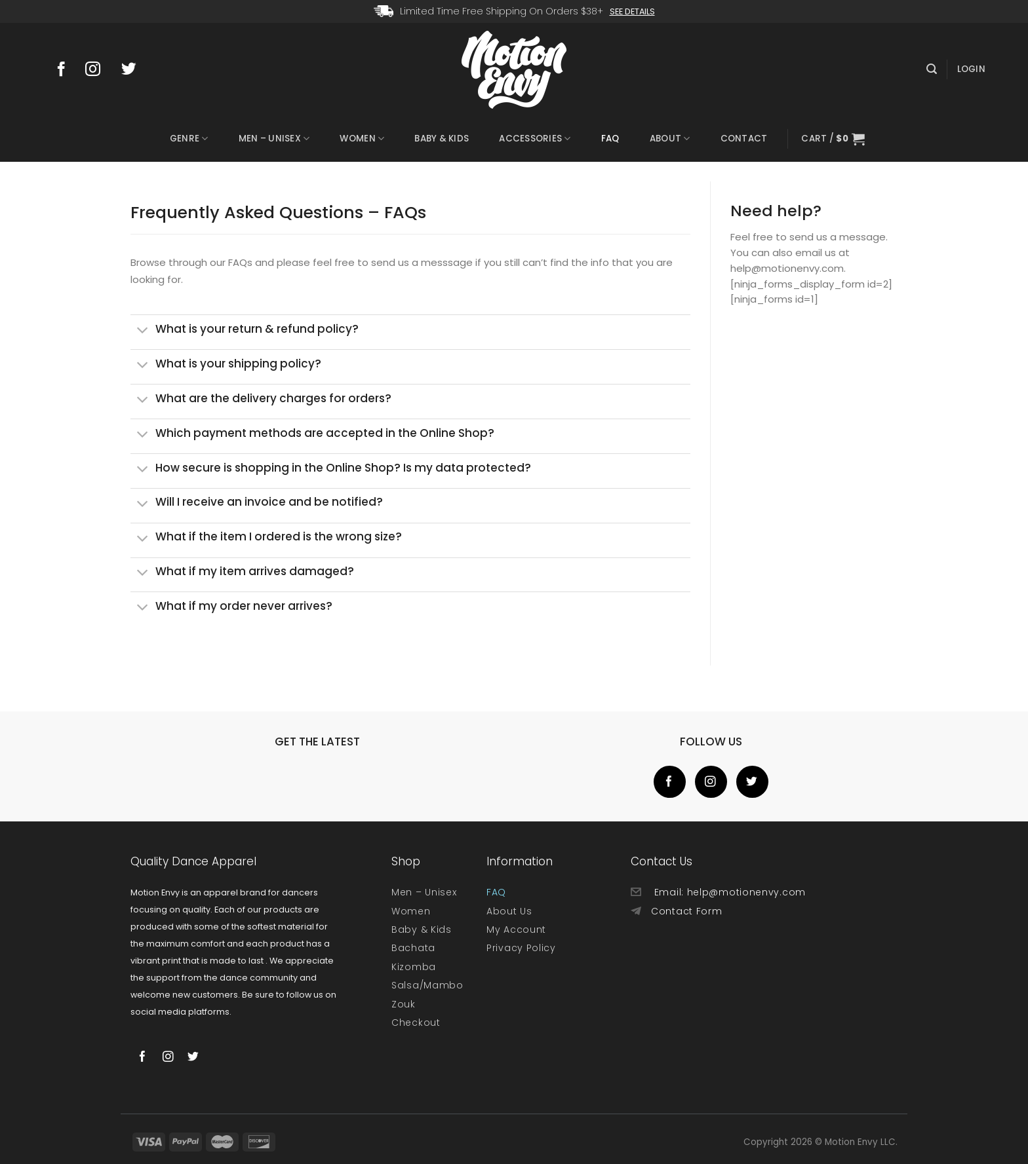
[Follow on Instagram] (98, 70)
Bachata (413, 947)
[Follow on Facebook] (65, 70)
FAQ (610, 138)
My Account (516, 929)
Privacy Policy (521, 947)
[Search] (931, 69)
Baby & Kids (441, 138)
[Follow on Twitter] (134, 70)
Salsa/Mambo (427, 985)
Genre (189, 138)
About (670, 138)
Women (362, 138)
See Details (632, 11)
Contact (744, 138)
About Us (509, 911)
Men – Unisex (274, 138)
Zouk (403, 1004)
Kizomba (413, 966)
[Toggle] (142, 331)
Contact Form (686, 911)
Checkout (416, 1022)
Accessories (534, 138)
